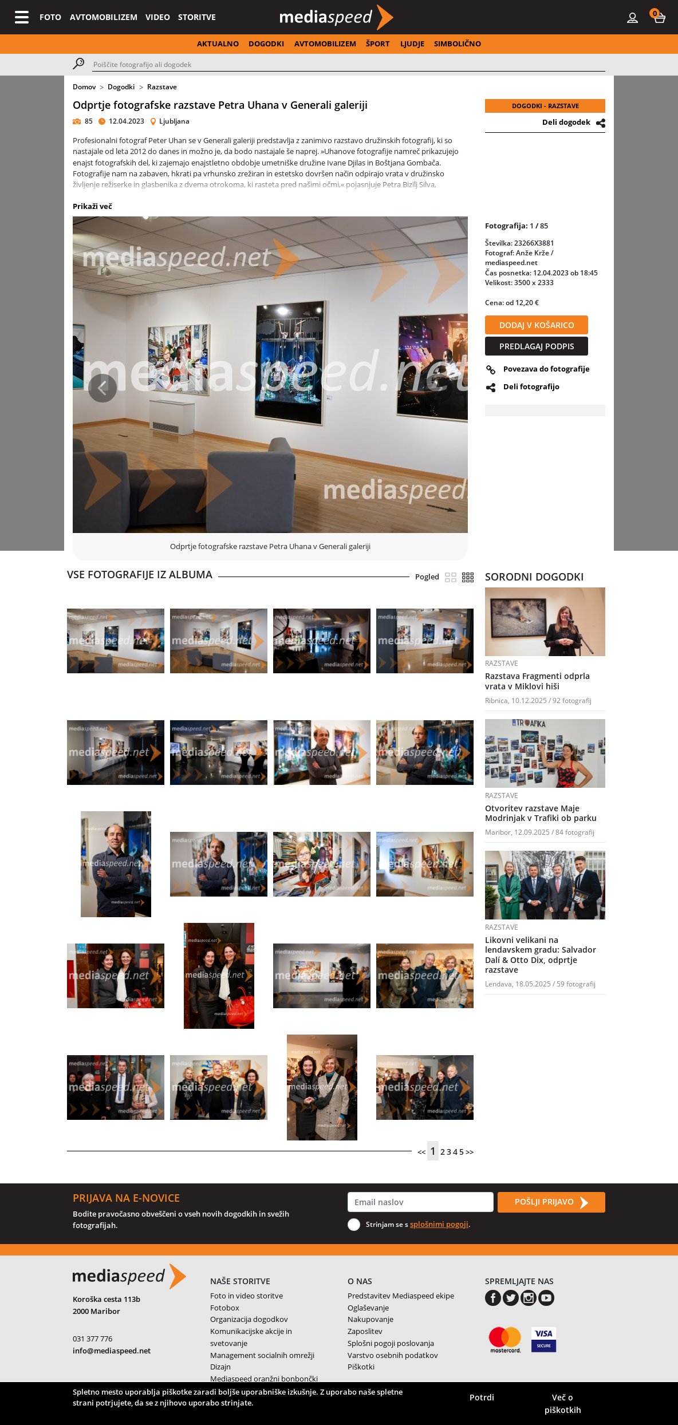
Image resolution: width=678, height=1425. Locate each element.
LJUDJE (412, 43)
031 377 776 (92, 1338)
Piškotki (361, 1366)
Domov (84, 86)
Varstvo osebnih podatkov (393, 1355)
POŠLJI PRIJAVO (551, 1202)
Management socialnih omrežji (262, 1355)
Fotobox (224, 1307)
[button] (659, 17)
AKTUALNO (218, 43)
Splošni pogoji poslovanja (391, 1343)
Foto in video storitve (246, 1295)
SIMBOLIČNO (457, 43)
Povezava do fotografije (546, 369)
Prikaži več (92, 206)
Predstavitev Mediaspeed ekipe (401, 1295)
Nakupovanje (370, 1319)
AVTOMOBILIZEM (103, 16)
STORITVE (197, 16)
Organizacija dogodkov (249, 1319)
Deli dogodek (566, 122)
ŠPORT (378, 43)
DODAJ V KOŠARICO (536, 324)
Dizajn (220, 1366)
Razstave (162, 86)
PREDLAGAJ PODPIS (536, 346)
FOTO (50, 16)
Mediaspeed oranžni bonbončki (264, 1378)
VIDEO (157, 16)
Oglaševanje (368, 1307)
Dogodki (121, 86)
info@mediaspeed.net (112, 1350)
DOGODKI (266, 43)
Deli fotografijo (531, 386)
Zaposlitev (365, 1331)
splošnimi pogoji (439, 1224)
